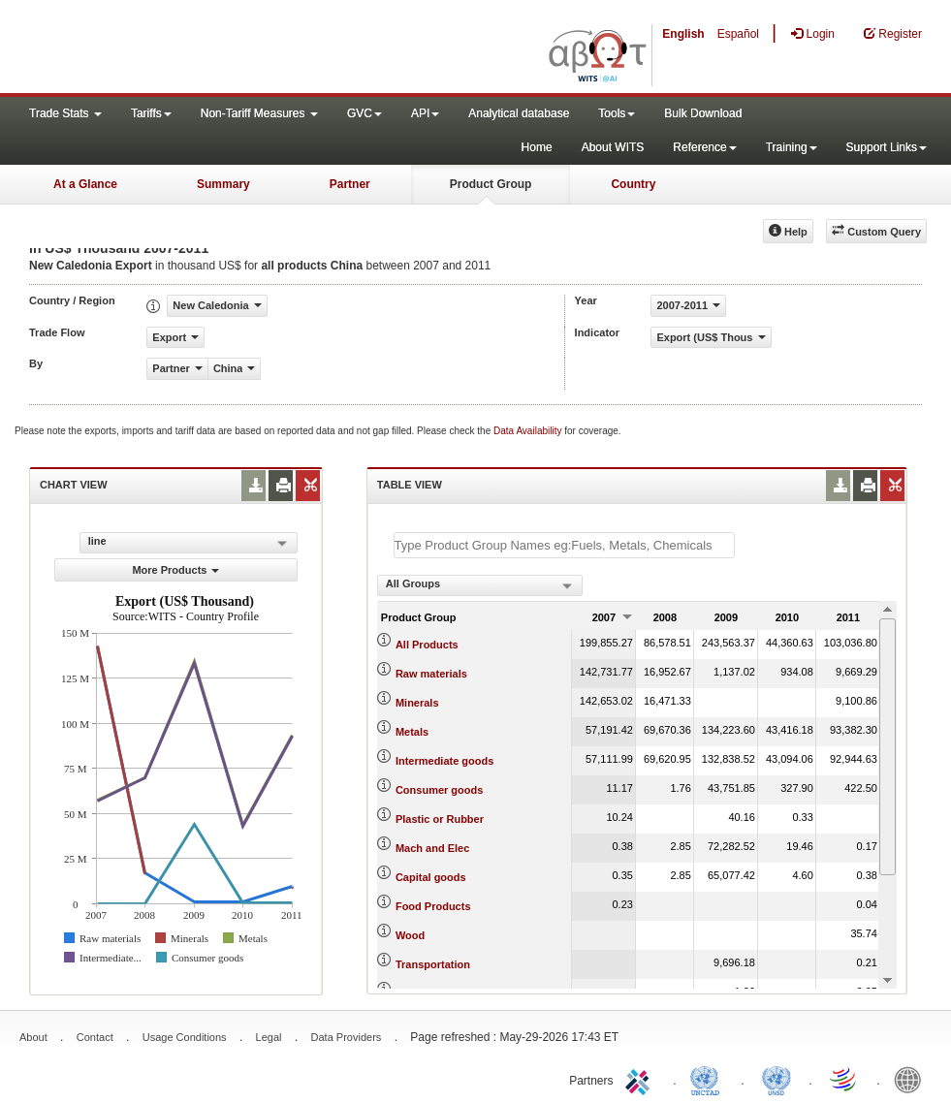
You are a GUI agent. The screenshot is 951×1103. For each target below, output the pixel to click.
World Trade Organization (844, 1078)
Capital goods (431, 877)
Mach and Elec (432, 848)
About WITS (613, 147)
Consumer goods (439, 790)
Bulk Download (703, 113)
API (425, 113)
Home (537, 147)
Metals (412, 732)
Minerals (417, 703)
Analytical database (518, 113)
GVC (364, 113)
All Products (427, 644)
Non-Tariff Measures (259, 113)
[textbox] (564, 545)
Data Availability (528, 430)
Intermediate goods (444, 761)
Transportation (433, 964)
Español (738, 34)
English (683, 34)
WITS (194, 48)
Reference (704, 147)
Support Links (886, 147)
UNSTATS (776, 1078)
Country (633, 184)
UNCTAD (708, 1078)
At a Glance (85, 184)
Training (791, 147)
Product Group (491, 184)
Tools (616, 113)
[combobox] (480, 585)
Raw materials (431, 673)
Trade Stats (65, 113)
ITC (640, 1078)
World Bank (912, 1078)
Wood (410, 935)
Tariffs (151, 113)
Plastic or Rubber (440, 819)
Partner (350, 184)
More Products (175, 570)
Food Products (433, 906)
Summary (223, 184)
